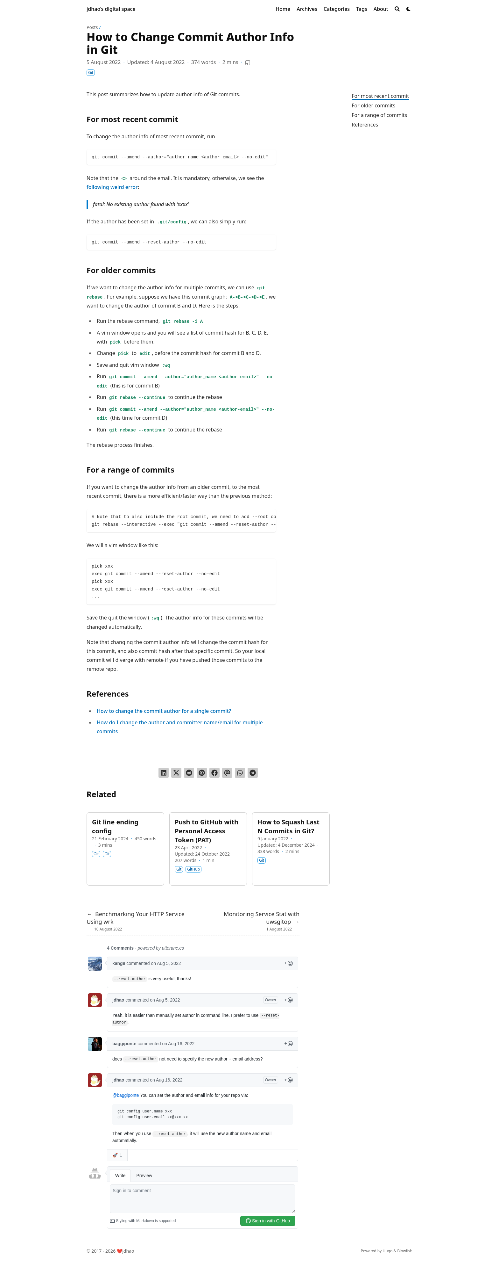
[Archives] (307, 9)
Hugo (387, 1251)
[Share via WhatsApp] (240, 773)
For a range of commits (379, 115)
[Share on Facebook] (214, 773)
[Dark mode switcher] (408, 8)
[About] (381, 9)
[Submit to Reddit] (189, 773)
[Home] (283, 9)
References (365, 124)
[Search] (397, 8)
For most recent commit (380, 95)
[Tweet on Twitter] (176, 773)
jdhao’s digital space (111, 8)
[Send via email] (227, 773)
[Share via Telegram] (253, 773)
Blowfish (404, 1251)
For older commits (373, 105)
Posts (92, 27)
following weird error (112, 187)
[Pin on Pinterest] (202, 773)
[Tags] (361, 9)
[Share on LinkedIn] (163, 773)
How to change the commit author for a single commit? (164, 710)
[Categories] (337, 9)
